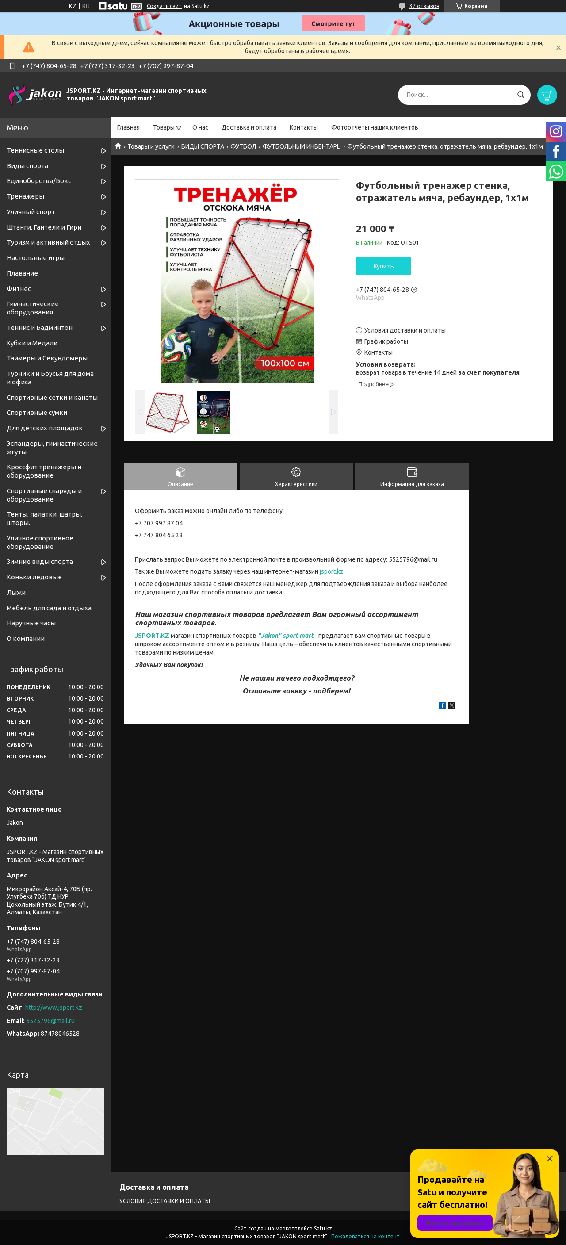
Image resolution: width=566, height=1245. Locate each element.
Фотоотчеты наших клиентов (374, 127)
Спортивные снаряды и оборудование (44, 495)
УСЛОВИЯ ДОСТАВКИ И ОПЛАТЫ (164, 1201)
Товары (164, 127)
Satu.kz (323, 1228)
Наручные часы (31, 623)
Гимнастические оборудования (33, 308)
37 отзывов (424, 6)
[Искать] (521, 95)
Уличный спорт (31, 211)
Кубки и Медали (32, 343)
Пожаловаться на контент (365, 1236)
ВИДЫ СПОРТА (202, 146)
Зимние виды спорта (40, 561)
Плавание (22, 273)
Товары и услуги (151, 146)
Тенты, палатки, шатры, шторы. (44, 518)
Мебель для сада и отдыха (49, 608)
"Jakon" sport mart (286, 635)
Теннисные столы (35, 150)
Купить (384, 266)
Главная (128, 127)
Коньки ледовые (34, 577)
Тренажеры (25, 196)
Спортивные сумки (37, 412)
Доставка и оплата (249, 127)
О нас (200, 127)
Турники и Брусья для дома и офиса (50, 378)
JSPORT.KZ (152, 635)
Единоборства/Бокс (39, 180)
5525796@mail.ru (50, 1020)
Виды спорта (27, 165)
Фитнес (19, 288)
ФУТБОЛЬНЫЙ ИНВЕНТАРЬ (302, 146)
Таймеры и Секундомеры (47, 358)
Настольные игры (36, 257)
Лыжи (16, 592)
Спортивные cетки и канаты (52, 397)
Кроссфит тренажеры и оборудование (44, 471)
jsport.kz (332, 571)
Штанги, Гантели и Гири (44, 227)
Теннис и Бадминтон (40, 327)
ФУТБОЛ (243, 146)
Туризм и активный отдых (48, 242)
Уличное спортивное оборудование (40, 542)
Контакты (304, 127)
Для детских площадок (45, 428)
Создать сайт (164, 6)
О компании (26, 638)
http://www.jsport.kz (53, 1007)
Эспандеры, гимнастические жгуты (52, 448)
